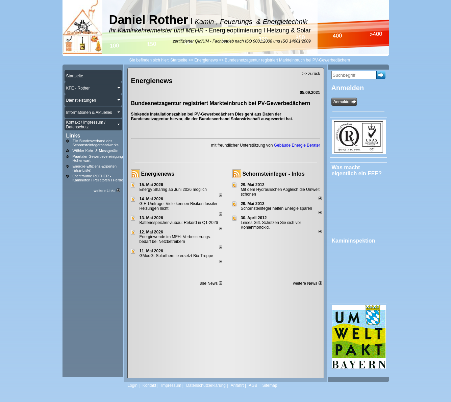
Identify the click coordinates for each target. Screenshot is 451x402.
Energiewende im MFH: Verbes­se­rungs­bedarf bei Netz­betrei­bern (175, 239)
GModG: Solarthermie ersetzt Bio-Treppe (176, 255)
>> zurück (311, 73)
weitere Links (107, 191)
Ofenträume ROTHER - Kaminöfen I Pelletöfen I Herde (98, 178)
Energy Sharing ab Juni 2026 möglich (173, 189)
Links (73, 136)
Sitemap (269, 385)
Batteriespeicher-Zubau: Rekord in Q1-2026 (179, 222)
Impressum (171, 385)
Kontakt (149, 385)
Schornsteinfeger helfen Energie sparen (276, 208)
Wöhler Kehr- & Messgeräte (96, 151)
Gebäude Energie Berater (297, 145)
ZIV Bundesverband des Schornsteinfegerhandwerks (96, 143)
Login (132, 385)
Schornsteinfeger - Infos (274, 174)
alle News (211, 283)
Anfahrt (237, 385)
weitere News (307, 283)
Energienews (158, 174)
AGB (253, 385)
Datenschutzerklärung (206, 385)
